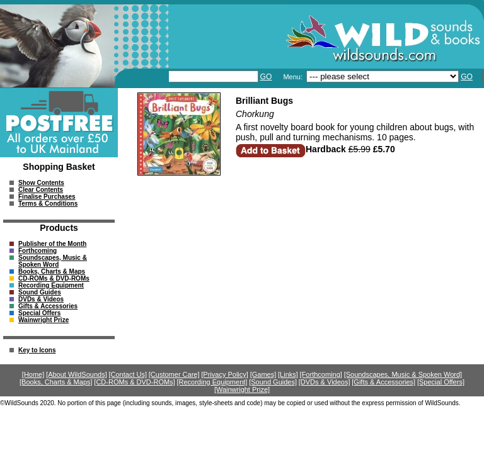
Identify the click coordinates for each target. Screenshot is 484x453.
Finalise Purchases (47, 196)
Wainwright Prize (43, 319)
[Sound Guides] (273, 382)
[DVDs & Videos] (324, 382)
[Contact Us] (128, 374)
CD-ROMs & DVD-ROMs (53, 278)
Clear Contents (40, 189)
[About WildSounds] (76, 374)
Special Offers (39, 313)
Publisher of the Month (52, 243)
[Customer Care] (174, 374)
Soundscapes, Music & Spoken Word (52, 261)
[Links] (288, 374)
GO (266, 76)
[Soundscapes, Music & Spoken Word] (403, 374)
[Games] (263, 374)
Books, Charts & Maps (51, 271)
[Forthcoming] (321, 374)
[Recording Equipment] (211, 382)
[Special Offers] (440, 382)
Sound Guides (39, 292)
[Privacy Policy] (224, 374)
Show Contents (41, 182)
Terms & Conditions (48, 203)
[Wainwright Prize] (242, 389)
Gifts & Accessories (48, 306)
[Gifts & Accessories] (383, 382)
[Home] (33, 374)
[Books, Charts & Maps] (56, 382)
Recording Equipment (51, 285)
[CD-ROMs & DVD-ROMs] (134, 382)
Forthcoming (37, 250)
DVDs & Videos (41, 299)
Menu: (293, 77)
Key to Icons (36, 350)
